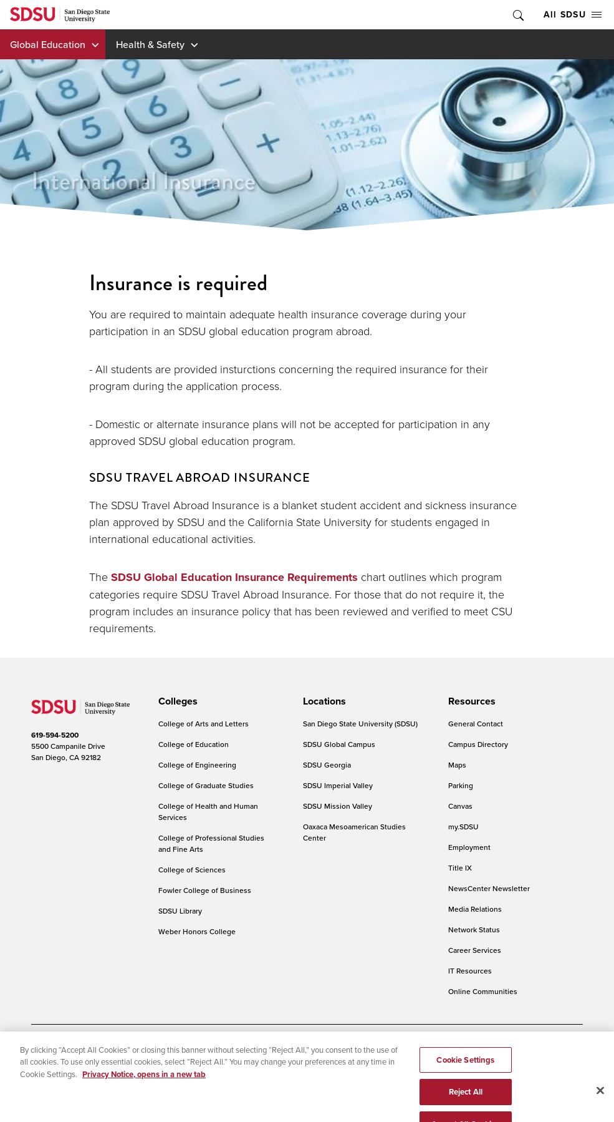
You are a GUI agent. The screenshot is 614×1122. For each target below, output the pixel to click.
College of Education (193, 744)
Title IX (460, 867)
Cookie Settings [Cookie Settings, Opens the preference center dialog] (465, 1076)
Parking (460, 785)
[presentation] (176, 701)
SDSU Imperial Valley (338, 785)
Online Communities (482, 991)
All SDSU (573, 14)
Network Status (474, 929)
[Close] (600, 1106)
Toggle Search (517, 14)
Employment (469, 847)
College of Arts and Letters (203, 723)
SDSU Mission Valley (337, 806)
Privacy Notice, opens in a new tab (144, 1090)
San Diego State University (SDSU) (360, 723)
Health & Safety (150, 44)
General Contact (475, 723)
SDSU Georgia (327, 764)
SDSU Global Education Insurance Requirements (234, 577)
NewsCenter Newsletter (489, 888)
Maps (457, 764)
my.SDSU (463, 826)
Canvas (460, 806)
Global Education (47, 44)
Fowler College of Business (204, 890)
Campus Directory (478, 744)
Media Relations (475, 909)
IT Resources (470, 970)
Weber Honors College (197, 931)
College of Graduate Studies (206, 785)
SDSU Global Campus (339, 744)
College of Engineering (197, 764)
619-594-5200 (55, 734)
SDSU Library (180, 910)
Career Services (474, 950)
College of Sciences (192, 869)
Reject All (465, 1109)
